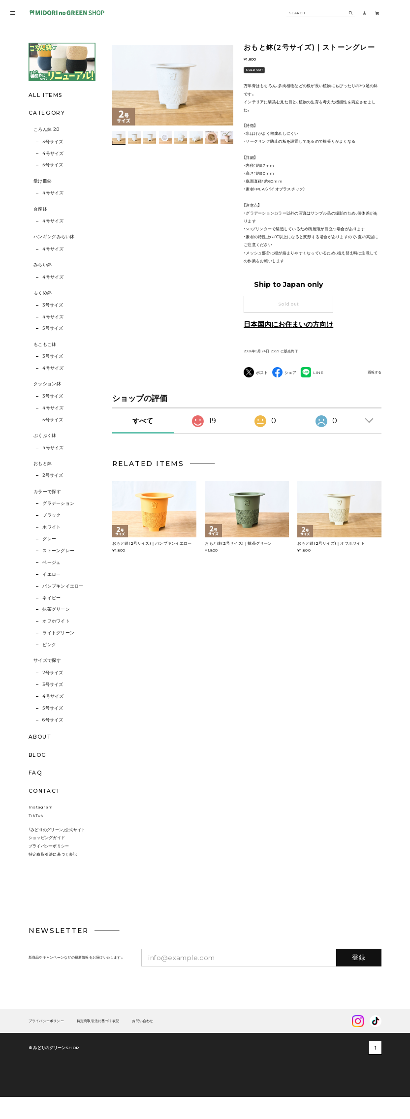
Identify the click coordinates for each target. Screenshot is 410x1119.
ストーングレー (58, 550)
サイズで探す (47, 660)
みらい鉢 (42, 264)
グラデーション (58, 503)
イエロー (51, 574)
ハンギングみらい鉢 (53, 236)
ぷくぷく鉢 (44, 435)
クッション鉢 (47, 383)
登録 (359, 977)
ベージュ (51, 562)
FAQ (35, 773)
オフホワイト (56, 621)
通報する (374, 372)
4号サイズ (52, 153)
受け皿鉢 (42, 181)
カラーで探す (47, 491)
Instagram (41, 826)
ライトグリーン (58, 632)
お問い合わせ (142, 1041)
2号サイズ (52, 475)
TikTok (36, 835)
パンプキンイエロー (62, 586)
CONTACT (44, 791)
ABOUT (40, 737)
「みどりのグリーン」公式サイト (57, 849)
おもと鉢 (42, 463)
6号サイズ (52, 719)
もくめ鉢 (42, 292)
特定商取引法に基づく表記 (53, 873)
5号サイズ (52, 164)
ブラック (51, 515)
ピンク (49, 644)
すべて (142, 440)
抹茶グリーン (56, 609)
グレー (49, 538)
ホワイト (51, 527)
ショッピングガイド (47, 857)
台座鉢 (40, 209)
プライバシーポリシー (49, 866)
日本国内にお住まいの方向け (288, 324)
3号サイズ (52, 141)
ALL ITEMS (46, 95)
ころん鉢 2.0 (46, 129)
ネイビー (51, 597)
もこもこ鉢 (44, 344)
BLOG (38, 755)
